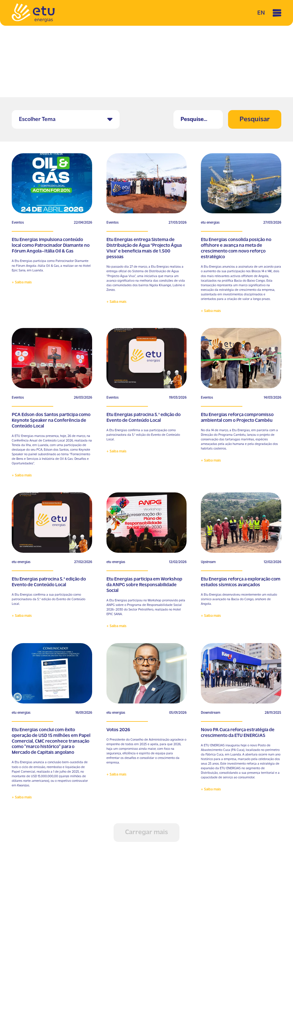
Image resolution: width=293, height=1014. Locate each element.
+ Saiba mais (22, 282)
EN (261, 13)
